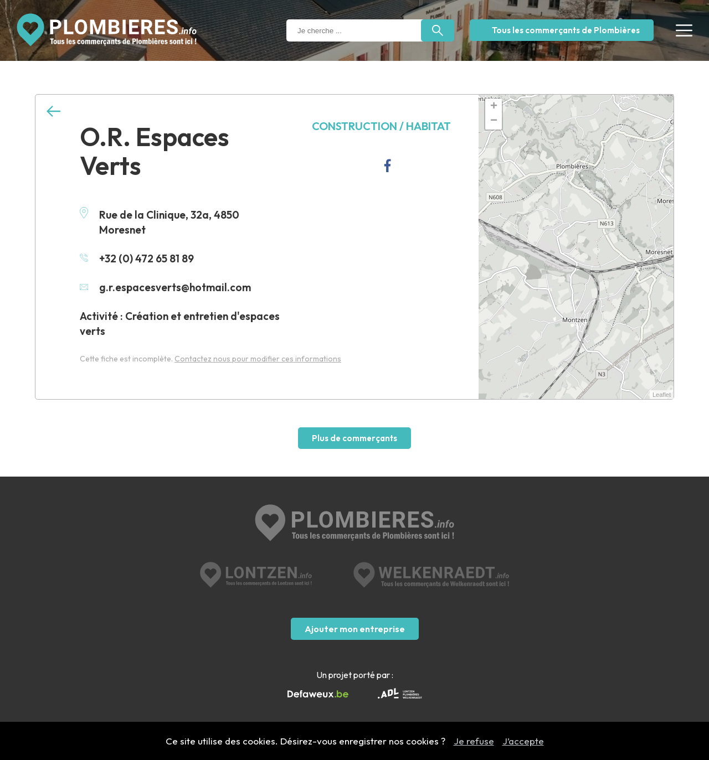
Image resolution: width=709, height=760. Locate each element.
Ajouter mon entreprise (355, 628)
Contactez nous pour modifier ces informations (257, 359)
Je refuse (474, 741)
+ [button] (493, 107)
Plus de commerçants (354, 438)
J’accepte (523, 741)
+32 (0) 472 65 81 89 (137, 258)
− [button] (493, 121)
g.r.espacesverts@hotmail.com (165, 287)
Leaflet (662, 394)
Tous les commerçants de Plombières (566, 30)
